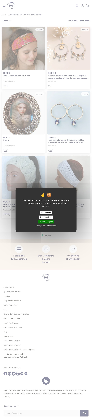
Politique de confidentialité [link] (46, 226)
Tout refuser (46, 213)
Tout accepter (46, 222)
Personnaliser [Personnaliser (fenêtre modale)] (46, 217)
